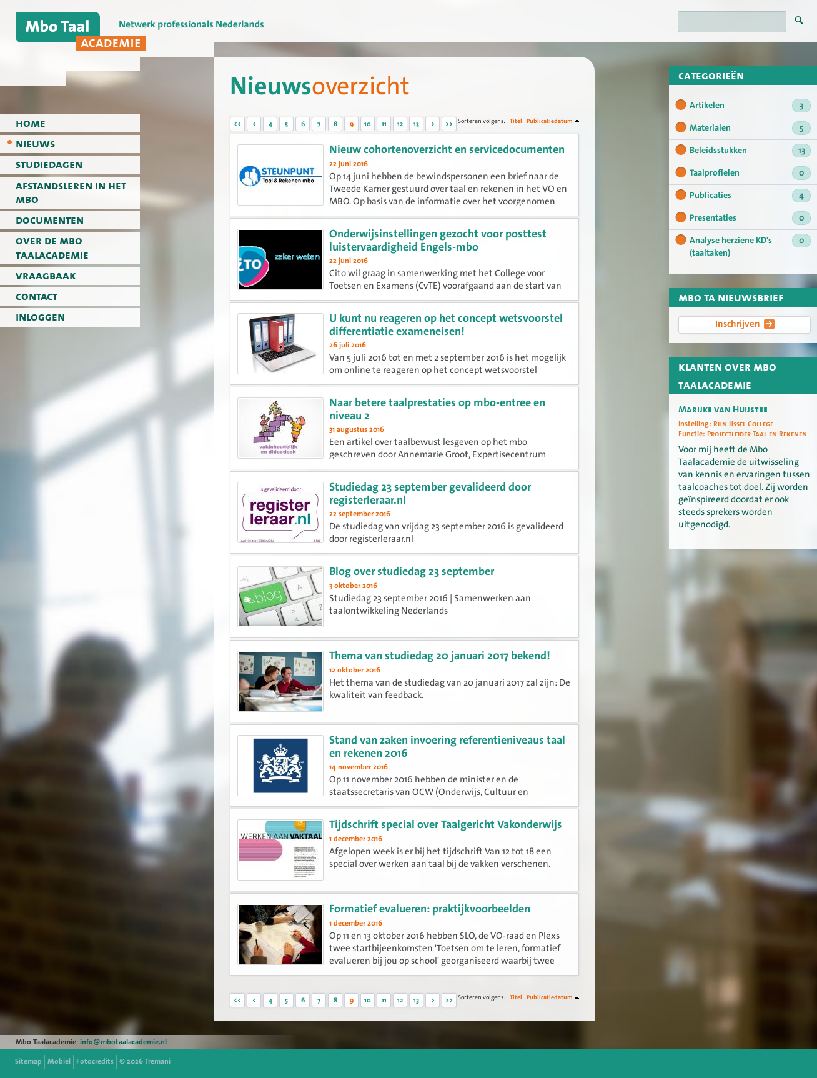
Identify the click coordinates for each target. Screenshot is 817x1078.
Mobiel (59, 1061)
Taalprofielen (750, 173)
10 (367, 124)
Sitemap (28, 1061)
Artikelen (750, 105)
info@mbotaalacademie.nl (123, 1042)
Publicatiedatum (550, 121)
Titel (516, 121)
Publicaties (750, 195)
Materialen (750, 128)
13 (416, 124)
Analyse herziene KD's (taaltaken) (750, 246)
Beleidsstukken (750, 150)
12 (400, 124)
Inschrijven (745, 324)
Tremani (158, 1061)
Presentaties (750, 218)
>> (449, 124)
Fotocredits (95, 1061)
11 (384, 124)
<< (237, 124)
